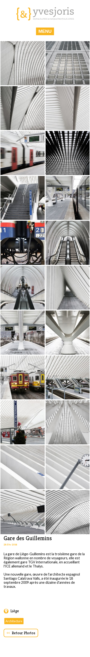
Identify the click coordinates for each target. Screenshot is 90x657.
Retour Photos (20, 632)
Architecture (14, 621)
